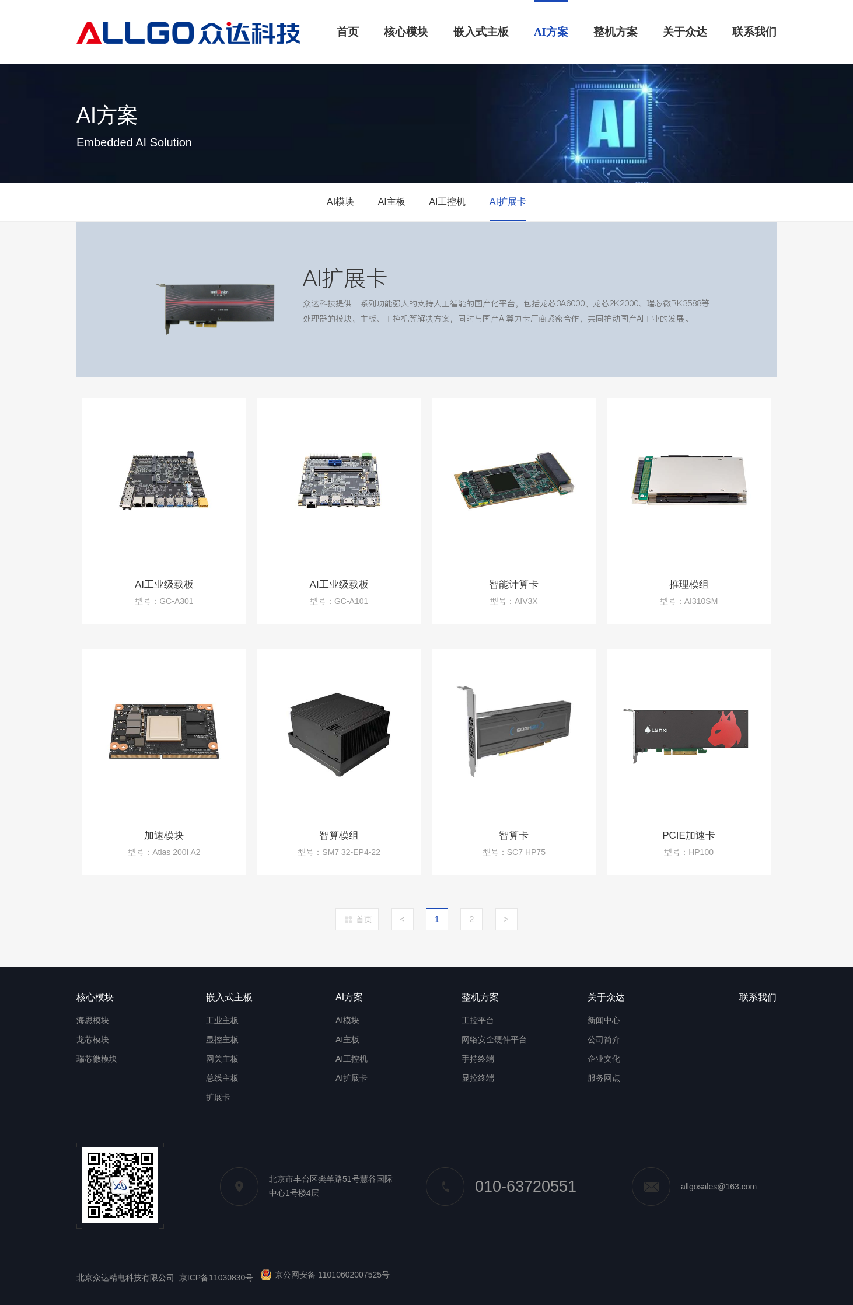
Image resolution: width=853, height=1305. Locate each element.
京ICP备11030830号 (216, 1277)
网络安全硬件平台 (494, 1039)
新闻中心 (604, 1020)
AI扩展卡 (508, 202)
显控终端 (478, 1078)
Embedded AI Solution (134, 142)
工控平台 (478, 1020)
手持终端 (478, 1058)
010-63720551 (501, 1186)
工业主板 (222, 1020)
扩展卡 (218, 1097)
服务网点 (604, 1078)
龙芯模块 (92, 1039)
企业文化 (604, 1058)
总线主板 (222, 1078)
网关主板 (222, 1058)
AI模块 (340, 202)
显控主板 (222, 1039)
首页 (364, 919)
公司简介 (604, 1039)
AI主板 (391, 202)
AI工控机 (447, 202)
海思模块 (92, 1020)
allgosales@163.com (694, 1186)
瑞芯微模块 (96, 1058)
